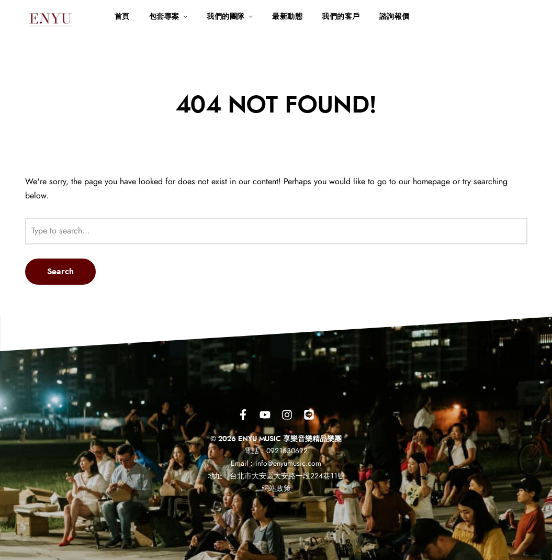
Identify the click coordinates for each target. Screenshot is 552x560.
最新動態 (287, 16)
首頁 (122, 16)
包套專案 (164, 16)
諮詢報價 (394, 16)
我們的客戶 (341, 16)
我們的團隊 (226, 16)
